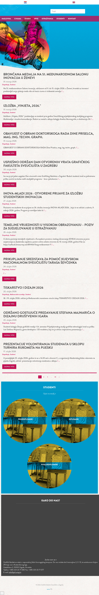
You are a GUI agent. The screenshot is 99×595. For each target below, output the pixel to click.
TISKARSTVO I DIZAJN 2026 (23, 287)
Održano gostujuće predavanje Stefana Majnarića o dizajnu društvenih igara (49, 314)
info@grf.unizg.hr (15, 572)
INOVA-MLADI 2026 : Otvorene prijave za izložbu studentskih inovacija (43, 195)
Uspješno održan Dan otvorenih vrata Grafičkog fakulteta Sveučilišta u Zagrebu (46, 164)
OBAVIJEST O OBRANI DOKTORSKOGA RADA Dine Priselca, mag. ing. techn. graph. (48, 135)
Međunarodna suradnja (17, 294)
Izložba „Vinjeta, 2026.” (22, 105)
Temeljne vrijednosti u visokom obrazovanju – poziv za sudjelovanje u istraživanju (48, 227)
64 (55, 377)
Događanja (5, 84)
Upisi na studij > (49, 393)
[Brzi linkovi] (2, 593)
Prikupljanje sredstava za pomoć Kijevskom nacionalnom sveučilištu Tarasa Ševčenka (40, 261)
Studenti (12, 84)
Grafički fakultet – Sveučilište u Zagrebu (17, 10)
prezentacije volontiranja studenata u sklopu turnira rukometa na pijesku (43, 346)
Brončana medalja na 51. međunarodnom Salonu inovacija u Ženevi (45, 76)
